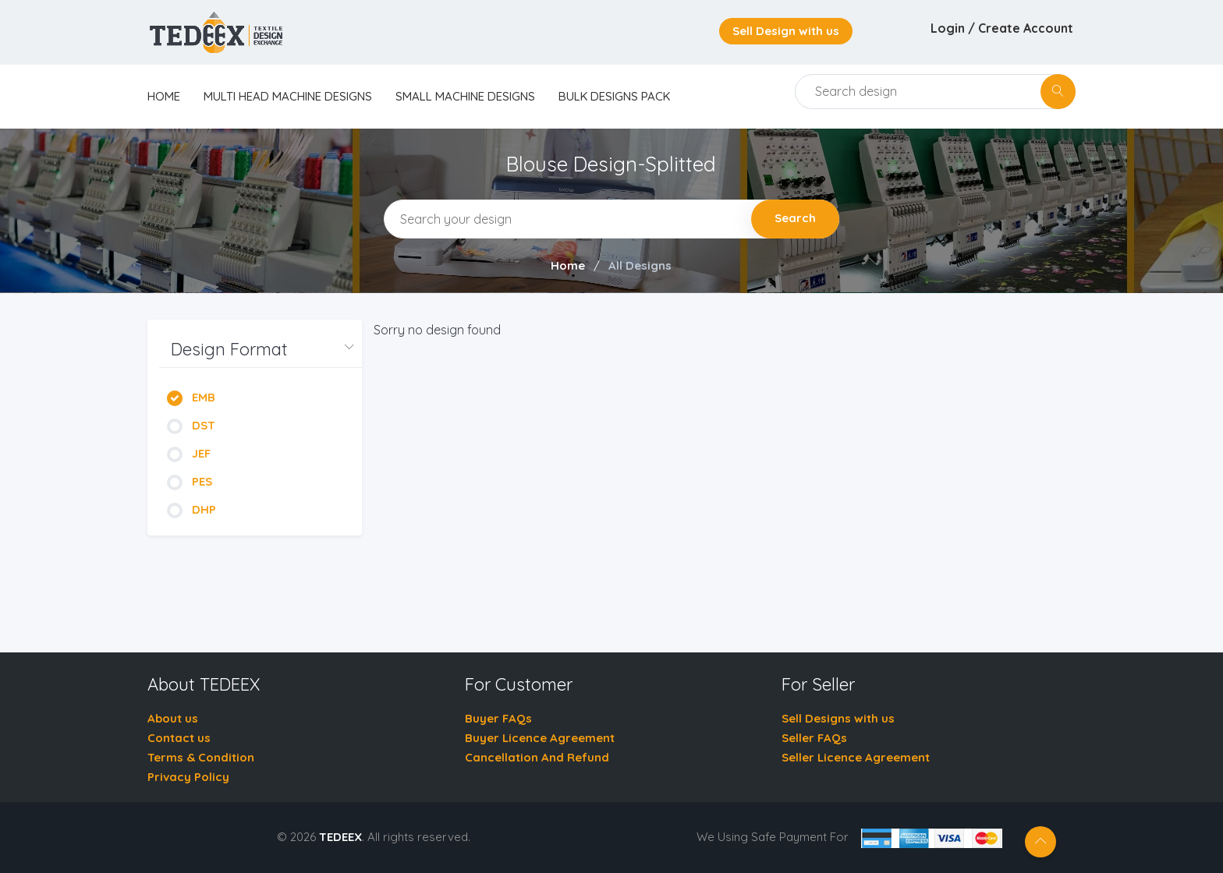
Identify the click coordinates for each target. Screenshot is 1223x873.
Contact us (179, 737)
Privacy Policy (188, 776)
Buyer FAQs (498, 718)
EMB (191, 397)
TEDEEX (340, 836)
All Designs (640, 265)
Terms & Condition (200, 757)
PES (189, 481)
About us (172, 718)
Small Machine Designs (465, 96)
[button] (260, 349)
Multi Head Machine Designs (288, 96)
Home (568, 265)
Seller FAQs (814, 737)
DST (191, 425)
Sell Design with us (785, 30)
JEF (189, 453)
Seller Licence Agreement (856, 757)
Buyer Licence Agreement (540, 737)
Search (795, 217)
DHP (191, 509)
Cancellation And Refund (537, 757)
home (163, 96)
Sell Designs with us (838, 718)
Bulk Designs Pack (614, 96)
